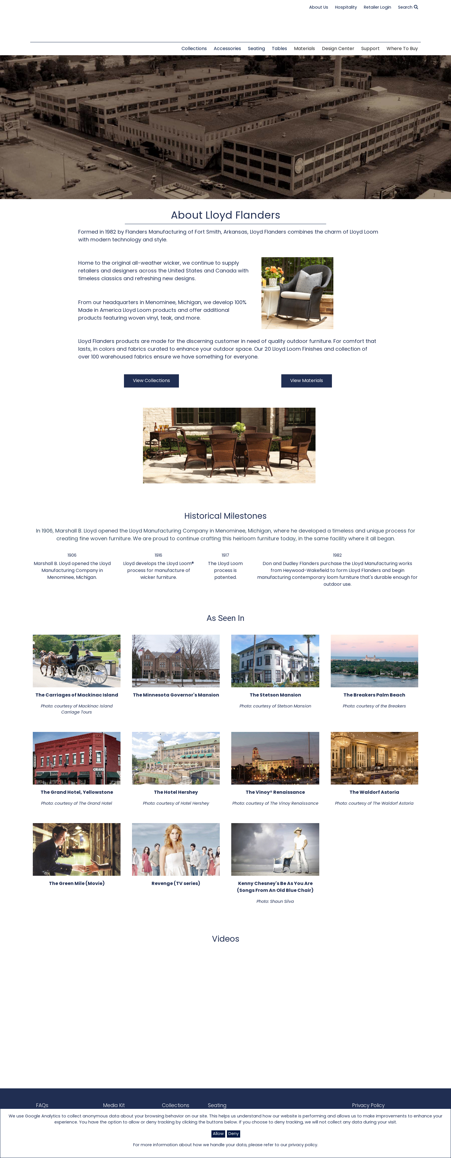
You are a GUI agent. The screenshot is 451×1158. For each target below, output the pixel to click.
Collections (165, 1105)
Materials (304, 49)
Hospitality (346, 7)
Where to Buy (402, 49)
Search (408, 7)
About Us (318, 7)
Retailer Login (377, 7)
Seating (203, 1105)
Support (370, 49)
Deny (233, 1134)
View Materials (306, 381)
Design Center (338, 49)
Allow (218, 1134)
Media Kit (108, 1105)
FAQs (41, 1105)
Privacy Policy (363, 1105)
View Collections (151, 381)
